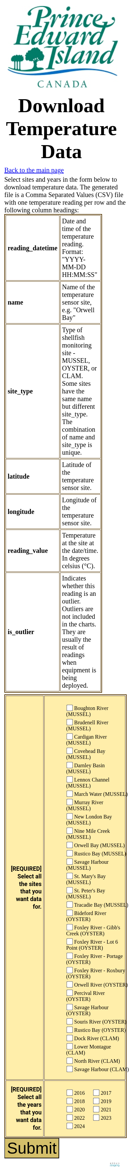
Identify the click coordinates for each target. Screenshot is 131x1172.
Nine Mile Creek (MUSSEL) (88, 833)
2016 (75, 1092)
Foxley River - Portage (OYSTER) (94, 959)
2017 (102, 1092)
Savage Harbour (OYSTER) (87, 1010)
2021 (102, 1109)
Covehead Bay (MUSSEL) (85, 754)
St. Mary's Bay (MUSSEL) (86, 879)
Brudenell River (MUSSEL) (87, 725)
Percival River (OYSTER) (85, 996)
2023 (102, 1117)
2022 (75, 1117)
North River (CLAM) (93, 1060)
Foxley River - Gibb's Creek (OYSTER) (93, 930)
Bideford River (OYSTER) (86, 916)
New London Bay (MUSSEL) (89, 819)
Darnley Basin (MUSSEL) (85, 768)
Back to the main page (34, 170)
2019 (102, 1101)
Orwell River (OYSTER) (97, 984)
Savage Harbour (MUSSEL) (87, 864)
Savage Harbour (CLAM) (97, 1069)
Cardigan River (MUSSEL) (86, 739)
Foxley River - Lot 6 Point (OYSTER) (92, 944)
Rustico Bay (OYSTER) (96, 1030)
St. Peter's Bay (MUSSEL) (85, 893)
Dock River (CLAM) (92, 1038)
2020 (75, 1109)
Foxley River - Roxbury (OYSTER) (95, 973)
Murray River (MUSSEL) (84, 805)
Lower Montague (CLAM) (88, 1049)
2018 (75, 1101)
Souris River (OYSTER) (96, 1021)
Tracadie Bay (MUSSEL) (97, 904)
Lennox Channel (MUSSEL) (87, 782)
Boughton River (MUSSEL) (87, 711)
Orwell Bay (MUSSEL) (95, 845)
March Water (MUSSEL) (97, 794)
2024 (75, 1126)
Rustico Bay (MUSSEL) (96, 853)
